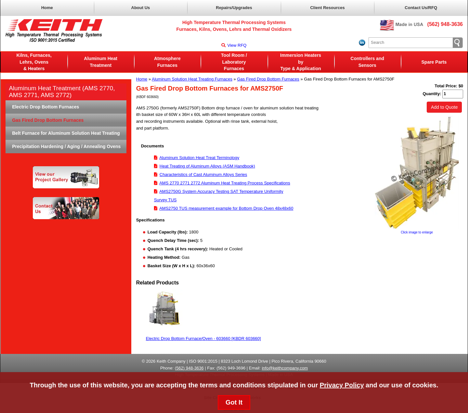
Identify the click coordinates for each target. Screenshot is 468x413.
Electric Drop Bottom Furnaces (45, 106)
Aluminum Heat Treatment (100, 62)
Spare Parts (434, 62)
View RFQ (233, 45)
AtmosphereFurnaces (167, 62)
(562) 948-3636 (445, 24)
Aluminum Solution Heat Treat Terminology (199, 157)
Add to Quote (444, 107)
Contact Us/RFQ (421, 7)
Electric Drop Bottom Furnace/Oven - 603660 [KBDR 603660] (203, 338)
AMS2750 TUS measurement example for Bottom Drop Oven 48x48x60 (226, 208)
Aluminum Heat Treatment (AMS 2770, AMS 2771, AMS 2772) (62, 91)
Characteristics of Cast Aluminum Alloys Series (203, 174)
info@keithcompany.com (285, 368)
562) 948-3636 (190, 368)
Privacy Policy (342, 385)
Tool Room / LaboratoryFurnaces (234, 62)
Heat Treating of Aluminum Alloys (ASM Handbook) (207, 166)
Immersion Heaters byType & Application (300, 62)
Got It (234, 402)
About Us (140, 7)
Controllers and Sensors (367, 62)
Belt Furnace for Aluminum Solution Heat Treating (66, 133)
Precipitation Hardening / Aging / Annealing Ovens (66, 146)
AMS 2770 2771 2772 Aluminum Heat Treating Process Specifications (224, 183)
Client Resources (327, 7)
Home (47, 7)
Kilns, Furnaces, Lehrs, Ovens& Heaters (33, 62)
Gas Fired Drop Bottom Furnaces (268, 79)
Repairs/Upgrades (234, 7)
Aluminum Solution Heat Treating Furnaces (192, 79)
